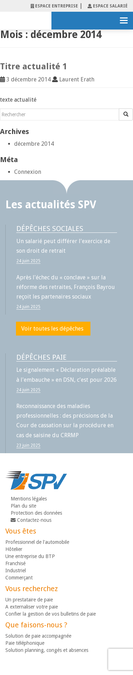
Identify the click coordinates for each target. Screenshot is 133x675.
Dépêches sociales (49, 228)
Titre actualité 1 (33, 66)
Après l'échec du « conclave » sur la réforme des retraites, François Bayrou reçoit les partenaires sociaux (65, 287)
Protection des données (36, 513)
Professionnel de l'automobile (37, 542)
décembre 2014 (34, 143)
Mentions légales (29, 499)
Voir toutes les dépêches (52, 328)
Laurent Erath (76, 79)
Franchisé (15, 563)
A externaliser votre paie (31, 607)
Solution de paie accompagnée (38, 636)
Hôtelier (13, 549)
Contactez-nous (31, 520)
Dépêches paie (41, 357)
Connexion (27, 171)
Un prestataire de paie (29, 599)
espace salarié (108, 6)
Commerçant (19, 577)
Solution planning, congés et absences (46, 650)
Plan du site (23, 506)
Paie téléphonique (24, 643)
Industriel (15, 570)
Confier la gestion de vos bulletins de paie (50, 614)
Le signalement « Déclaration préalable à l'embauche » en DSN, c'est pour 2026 (66, 374)
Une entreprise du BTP (30, 556)
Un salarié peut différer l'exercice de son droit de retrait (63, 246)
